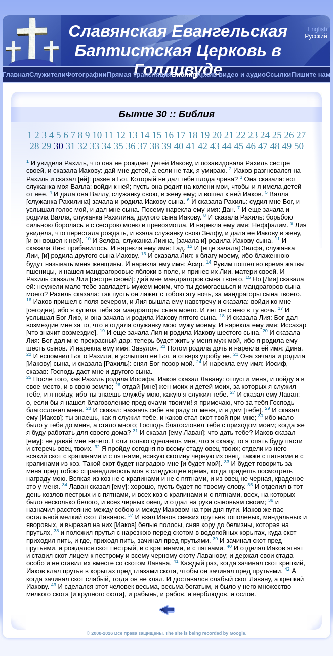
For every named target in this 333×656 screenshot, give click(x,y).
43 (215, 146)
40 (178, 146)
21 (229, 134)
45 (238, 146)
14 (145, 134)
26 (289, 134)
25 (277, 134)
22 (241, 134)
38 (154, 146)
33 (94, 146)
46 (251, 146)
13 (133, 134)
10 (97, 134)
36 (130, 146)
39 (167, 146)
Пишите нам (310, 74)
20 (217, 134)
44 (226, 146)
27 (301, 134)
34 (106, 146)
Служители (47, 74)
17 (181, 134)
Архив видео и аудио (231, 74)
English (317, 29)
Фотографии (86, 74)
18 (193, 134)
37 (142, 146)
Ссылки (278, 74)
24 (265, 134)
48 (274, 146)
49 (287, 146)
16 (169, 134)
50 (299, 146)
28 (34, 146)
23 (253, 134)
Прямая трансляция (139, 74)
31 (70, 146)
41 (190, 146)
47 (263, 146)
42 (202, 146)
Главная (16, 74)
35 (118, 146)
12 (121, 134)
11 (108, 134)
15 (156, 134)
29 (46, 146)
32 (82, 146)
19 (205, 134)
